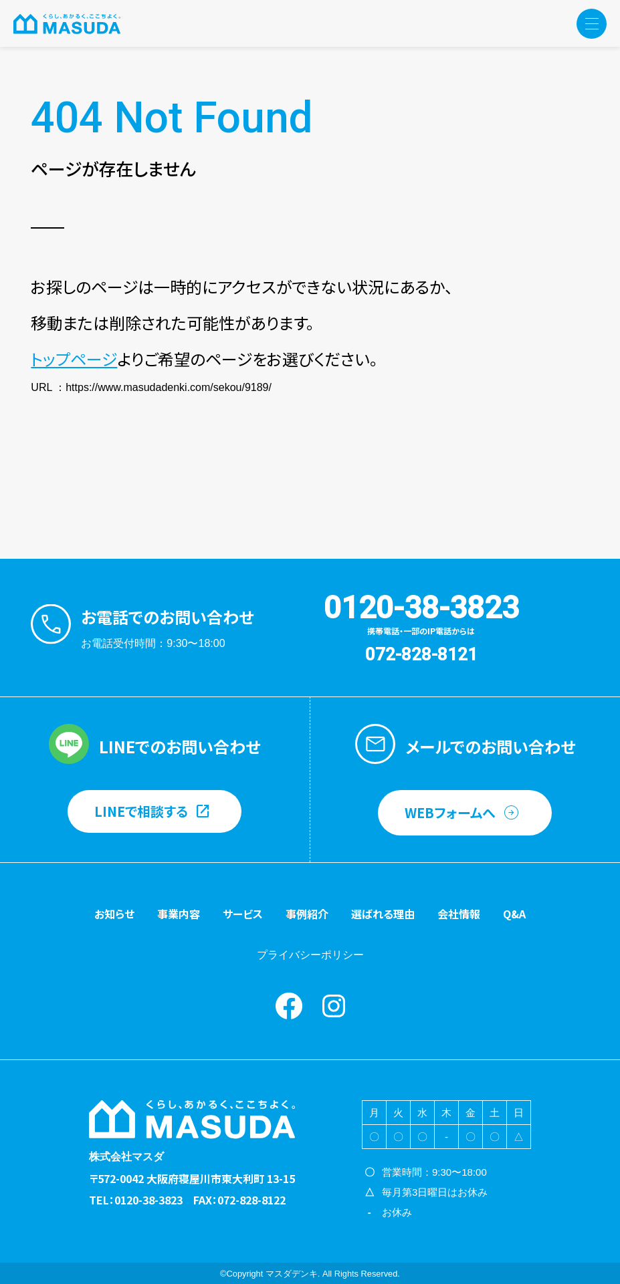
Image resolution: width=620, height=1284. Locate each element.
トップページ (74, 358)
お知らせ (114, 914)
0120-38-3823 (421, 608)
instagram (333, 1006)
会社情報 (458, 914)
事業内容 (178, 914)
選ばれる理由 (383, 914)
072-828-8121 (421, 654)
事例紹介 (307, 914)
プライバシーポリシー (310, 954)
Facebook (289, 1006)
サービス (243, 914)
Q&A (514, 914)
